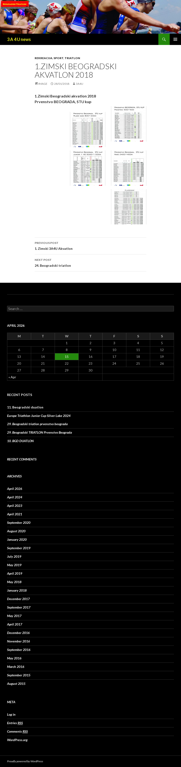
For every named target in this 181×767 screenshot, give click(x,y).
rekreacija (43, 58)
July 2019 (14, 556)
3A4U (79, 83)
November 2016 (18, 641)
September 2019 (18, 548)
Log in (11, 714)
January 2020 (17, 539)
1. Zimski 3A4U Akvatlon (90, 245)
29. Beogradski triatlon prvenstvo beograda (37, 424)
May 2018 (14, 582)
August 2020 (16, 531)
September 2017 (18, 607)
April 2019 (14, 573)
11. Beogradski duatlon (25, 407)
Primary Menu (175, 39)
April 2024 (14, 497)
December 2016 (18, 633)
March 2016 (15, 667)
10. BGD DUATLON (20, 441)
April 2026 (14, 489)
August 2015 (16, 684)
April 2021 (14, 514)
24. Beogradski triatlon (90, 262)
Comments (17, 731)
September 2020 (18, 523)
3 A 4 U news (19, 39)
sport (58, 58)
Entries (15, 723)
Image (42, 83)
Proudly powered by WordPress (25, 761)
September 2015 (18, 675)
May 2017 (14, 616)
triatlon (72, 58)
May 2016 (14, 658)
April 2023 (14, 506)
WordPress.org (17, 740)
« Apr (12, 377)
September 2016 (18, 650)
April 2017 (14, 624)
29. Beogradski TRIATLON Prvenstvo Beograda (39, 432)
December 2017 (18, 599)
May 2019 (14, 565)
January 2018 (17, 590)
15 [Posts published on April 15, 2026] (67, 357)
